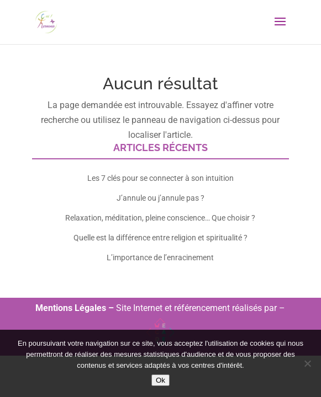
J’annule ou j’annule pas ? (160, 198)
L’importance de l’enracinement (160, 257)
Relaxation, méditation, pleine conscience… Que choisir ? (160, 217)
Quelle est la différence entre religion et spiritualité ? (160, 237)
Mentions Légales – (75, 308)
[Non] (307, 363)
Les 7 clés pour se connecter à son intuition (160, 178)
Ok (160, 380)
